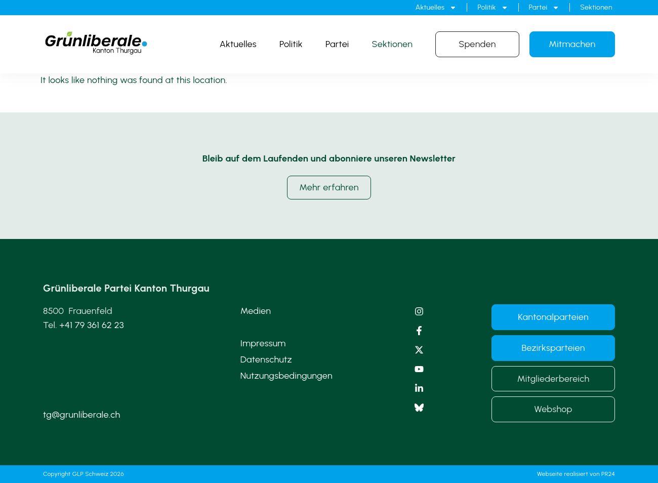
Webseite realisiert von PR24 (576, 473)
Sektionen (596, 7)
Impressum (263, 343)
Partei (544, 7)
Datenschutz (266, 359)
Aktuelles (436, 7)
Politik (492, 7)
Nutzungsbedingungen (286, 375)
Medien (255, 310)
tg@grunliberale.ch (81, 414)
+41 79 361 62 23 (91, 325)
